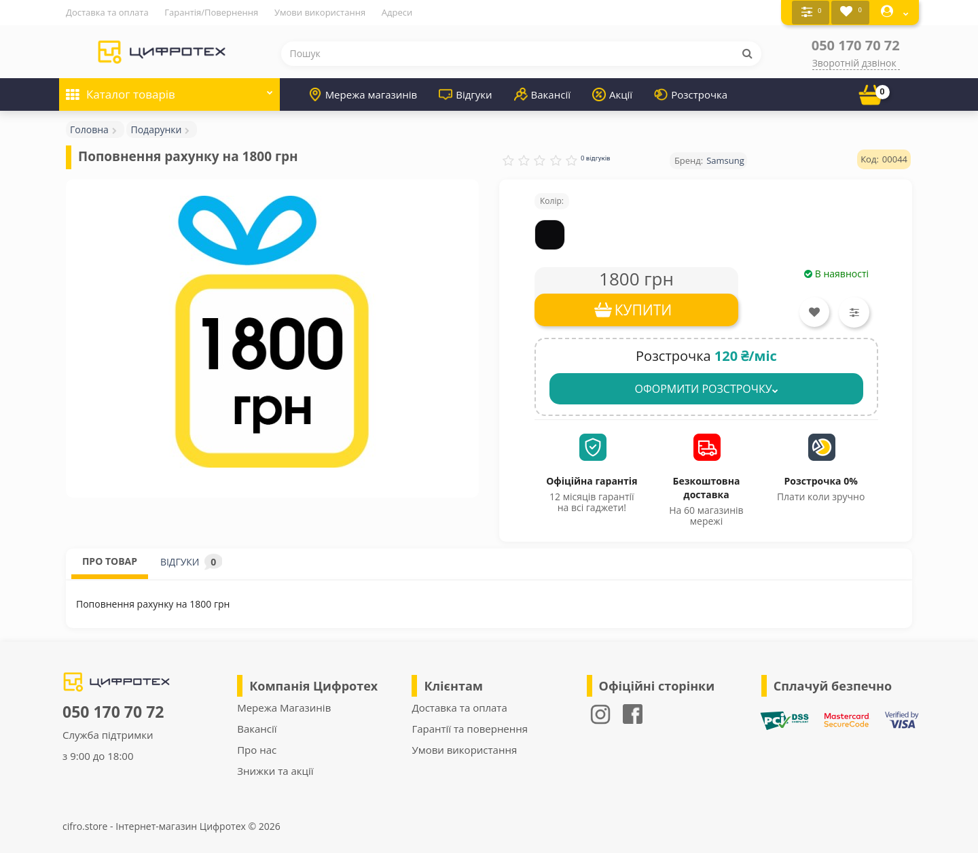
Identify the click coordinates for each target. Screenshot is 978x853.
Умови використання (319, 12)
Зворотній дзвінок (854, 62)
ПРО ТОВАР (109, 560)
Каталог (169, 89)
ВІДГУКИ (191, 561)
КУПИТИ (643, 309)
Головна (89, 128)
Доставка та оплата (107, 12)
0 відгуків (596, 157)
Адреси (397, 12)
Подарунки (155, 128)
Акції (612, 94)
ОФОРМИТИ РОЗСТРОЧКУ (706, 388)
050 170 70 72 (856, 44)
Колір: (552, 200)
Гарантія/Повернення (211, 12)
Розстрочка (690, 94)
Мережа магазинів (363, 94)
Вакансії (542, 94)
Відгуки (465, 94)
